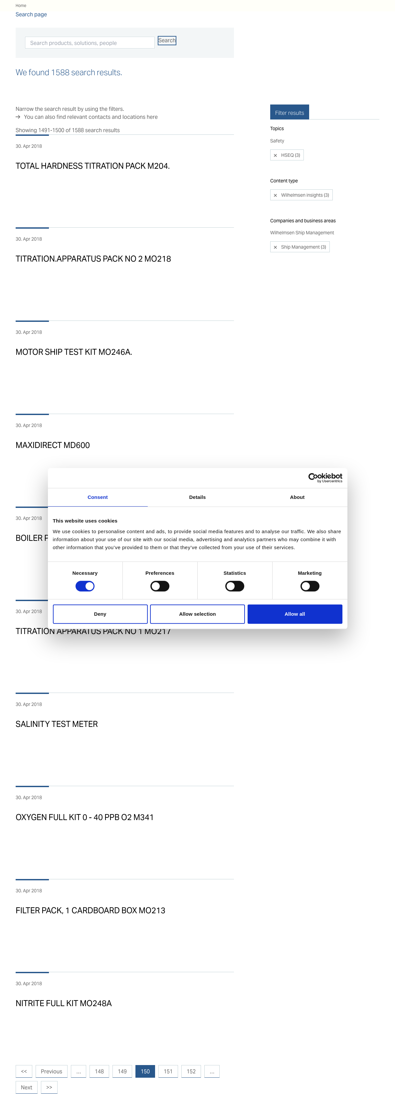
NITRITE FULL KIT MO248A (64, 1003)
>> (49, 1087)
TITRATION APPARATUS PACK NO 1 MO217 (93, 631)
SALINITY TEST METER (57, 724)
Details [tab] (197, 497)
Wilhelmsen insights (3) (304, 178)
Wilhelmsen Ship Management (302, 215)
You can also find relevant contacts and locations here (91, 116)
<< (24, 1071)
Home (21, 5)
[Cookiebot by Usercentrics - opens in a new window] (313, 478)
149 (122, 1071)
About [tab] (297, 497)
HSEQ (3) (290, 138)
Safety (277, 123)
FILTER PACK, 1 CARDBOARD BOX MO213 (90, 910)
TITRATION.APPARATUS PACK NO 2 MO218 (93, 259)
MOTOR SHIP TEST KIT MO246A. (74, 352)
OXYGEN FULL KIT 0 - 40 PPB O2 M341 (85, 817)
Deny (100, 614)
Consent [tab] (98, 497)
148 (99, 1071)
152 (191, 1071)
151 (168, 1071)
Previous (51, 1071)
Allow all (295, 614)
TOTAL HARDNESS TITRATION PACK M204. (93, 166)
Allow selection (197, 614)
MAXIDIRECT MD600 (53, 445)
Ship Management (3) (303, 230)
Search (167, 40)
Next (26, 1087)
